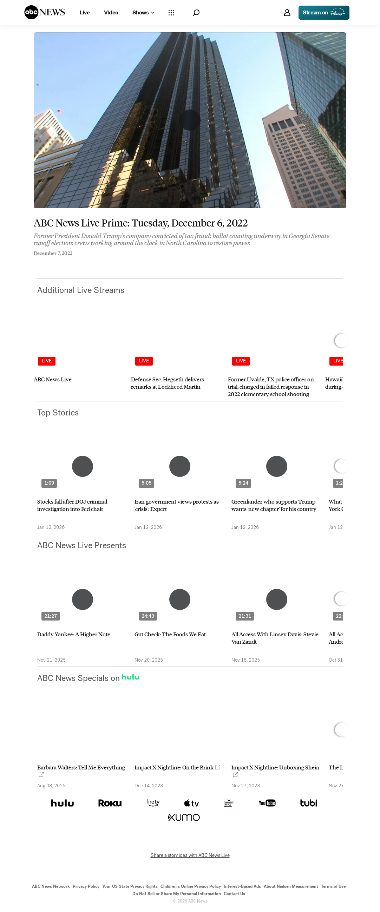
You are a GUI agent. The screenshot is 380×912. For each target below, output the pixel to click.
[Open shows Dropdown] (143, 12)
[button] (196, 12)
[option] (79, 358)
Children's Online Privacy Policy (190, 886)
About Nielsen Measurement (291, 886)
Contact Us (234, 894)
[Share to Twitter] (49, 263)
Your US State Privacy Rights (130, 886)
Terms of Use (333, 886)
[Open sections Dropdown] (171, 12)
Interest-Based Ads (242, 886)
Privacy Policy (86, 886)
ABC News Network (51, 886)
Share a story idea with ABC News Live (190, 855)
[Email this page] (64, 263)
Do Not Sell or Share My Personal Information (176, 894)
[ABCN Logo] (44, 12)
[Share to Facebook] (35, 263)
